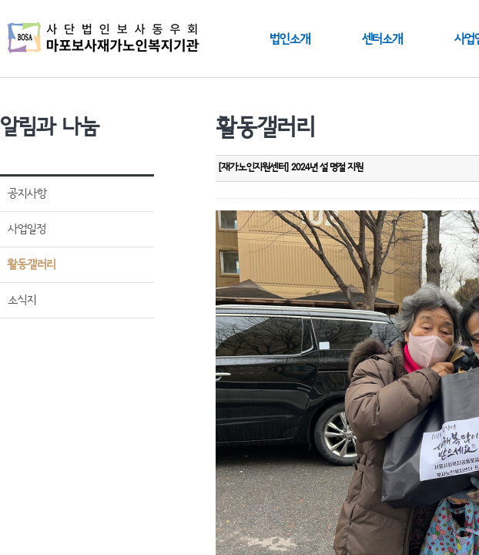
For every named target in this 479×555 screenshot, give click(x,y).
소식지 (22, 300)
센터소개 (382, 39)
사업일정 (26, 229)
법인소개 (290, 39)
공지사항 (27, 194)
